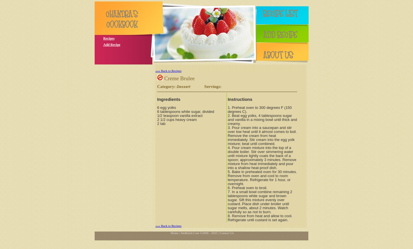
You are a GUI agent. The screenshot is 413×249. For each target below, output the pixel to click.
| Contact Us (226, 233)
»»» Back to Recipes (168, 70)
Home (174, 233)
